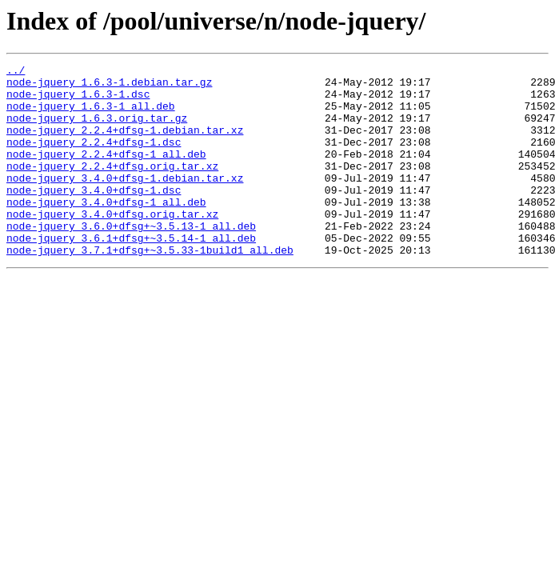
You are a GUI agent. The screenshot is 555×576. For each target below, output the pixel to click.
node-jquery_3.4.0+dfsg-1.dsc (93, 216)
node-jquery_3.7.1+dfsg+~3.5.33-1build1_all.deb (149, 288)
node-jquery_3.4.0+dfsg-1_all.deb (106, 230)
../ (15, 72)
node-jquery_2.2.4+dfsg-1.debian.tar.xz (124, 144)
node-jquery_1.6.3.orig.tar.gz (96, 129)
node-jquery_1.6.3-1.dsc (78, 101)
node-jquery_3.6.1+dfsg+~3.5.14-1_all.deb (131, 273)
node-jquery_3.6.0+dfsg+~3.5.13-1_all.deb (131, 259)
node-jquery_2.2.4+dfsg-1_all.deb (106, 173)
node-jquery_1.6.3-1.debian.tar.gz (109, 86)
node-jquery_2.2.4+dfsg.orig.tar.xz (112, 187)
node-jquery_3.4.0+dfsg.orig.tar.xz (112, 245)
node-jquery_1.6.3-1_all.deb (90, 115)
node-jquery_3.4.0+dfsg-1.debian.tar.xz (124, 201)
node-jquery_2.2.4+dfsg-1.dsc (93, 158)
